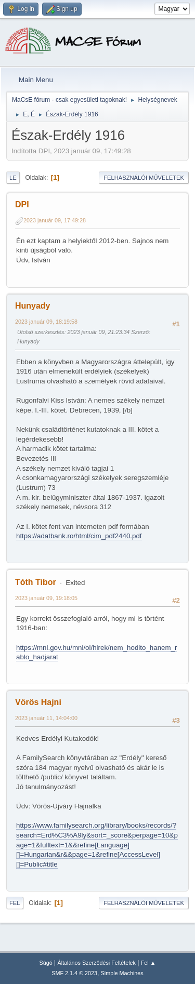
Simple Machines (122, 973)
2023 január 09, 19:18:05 (46, 598)
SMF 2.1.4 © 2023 (74, 973)
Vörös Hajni (38, 702)
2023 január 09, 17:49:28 (54, 220)
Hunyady (32, 305)
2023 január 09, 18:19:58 (46, 321)
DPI (22, 204)
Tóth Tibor (35, 582)
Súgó (46, 963)
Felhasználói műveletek (143, 178)
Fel (14, 903)
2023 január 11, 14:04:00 (46, 718)
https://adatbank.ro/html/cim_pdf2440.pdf (79, 536)
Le (13, 178)
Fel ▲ (148, 963)
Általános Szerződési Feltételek (97, 963)
